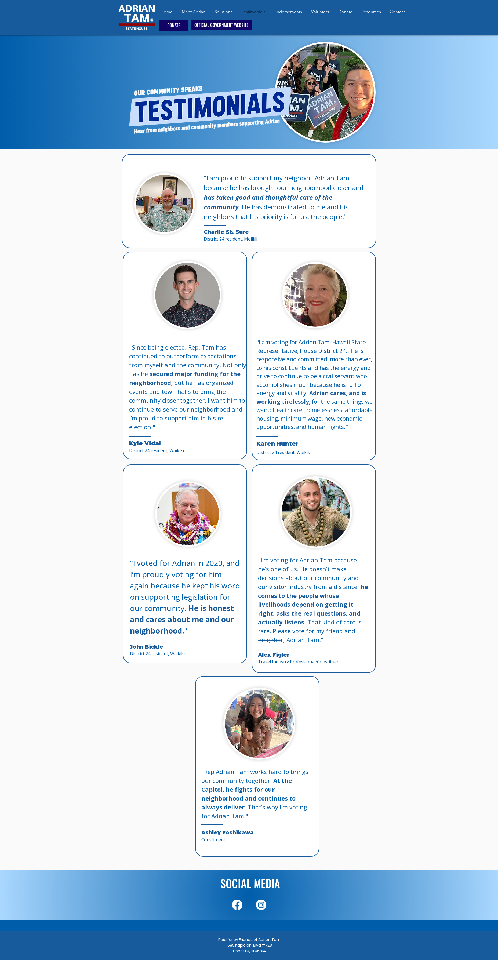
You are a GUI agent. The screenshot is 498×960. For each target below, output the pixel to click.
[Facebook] (237, 905)
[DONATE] (173, 25)
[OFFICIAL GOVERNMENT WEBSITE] (221, 25)
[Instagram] (261, 905)
